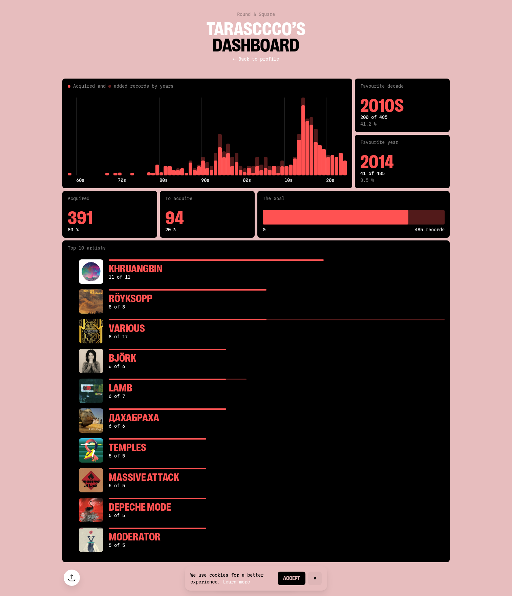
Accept (291, 578)
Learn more (236, 581)
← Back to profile (256, 59)
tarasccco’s (256, 29)
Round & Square (256, 14)
